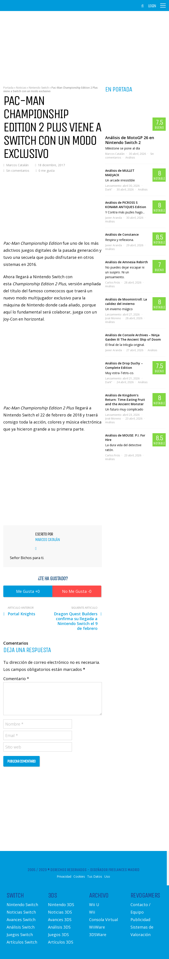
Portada (8, 88)
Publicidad (140, 919)
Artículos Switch (22, 942)
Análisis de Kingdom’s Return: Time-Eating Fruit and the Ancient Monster (125, 399)
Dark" (108, 189)
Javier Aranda (113, 218)
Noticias (21, 88)
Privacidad (64, 876)
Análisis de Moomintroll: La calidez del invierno (126, 301)
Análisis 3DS (59, 927)
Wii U (94, 904)
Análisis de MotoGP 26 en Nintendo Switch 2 (129, 140)
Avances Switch (21, 919)
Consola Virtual (103, 919)
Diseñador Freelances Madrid (115, 869)
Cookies (79, 876)
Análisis (130, 157)
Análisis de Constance (122, 234)
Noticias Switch (21, 912)
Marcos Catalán (17, 165)
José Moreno (113, 318)
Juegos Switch (20, 934)
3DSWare (97, 934)
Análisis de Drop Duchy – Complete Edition (124, 365)
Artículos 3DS (60, 942)
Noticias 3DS (60, 912)
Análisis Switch (21, 927)
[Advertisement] (84, 45)
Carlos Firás (112, 282)
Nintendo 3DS (61, 904)
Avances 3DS (60, 919)
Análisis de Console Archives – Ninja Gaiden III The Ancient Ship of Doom (133, 337)
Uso (107, 876)
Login (152, 6)
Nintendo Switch (39, 88)
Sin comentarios (17, 170)
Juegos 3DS (58, 934)
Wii (92, 912)
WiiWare (97, 927)
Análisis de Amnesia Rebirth (126, 262)
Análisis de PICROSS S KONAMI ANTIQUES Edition (125, 204)
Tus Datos (94, 876)
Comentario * (16, 678)
